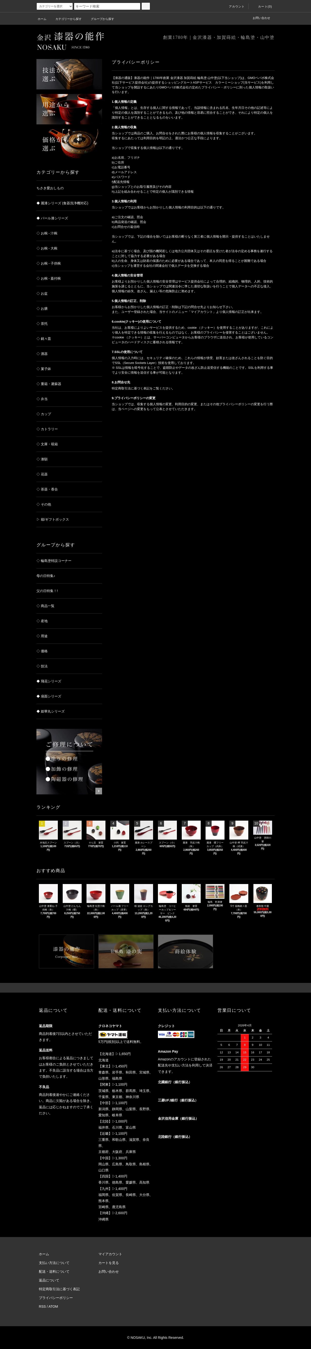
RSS (42, 1306)
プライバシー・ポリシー (218, 87)
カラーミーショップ (229, 82)
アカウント (234, 6)
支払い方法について (54, 1263)
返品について (49, 1280)
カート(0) (262, 6)
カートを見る (108, 1263)
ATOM (53, 1306)
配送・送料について (54, 1271)
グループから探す (99, 19)
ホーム (42, 19)
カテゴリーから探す (66, 19)
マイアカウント (110, 1254)
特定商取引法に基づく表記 (59, 1289)
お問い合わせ (261, 18)
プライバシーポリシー (56, 1298)
